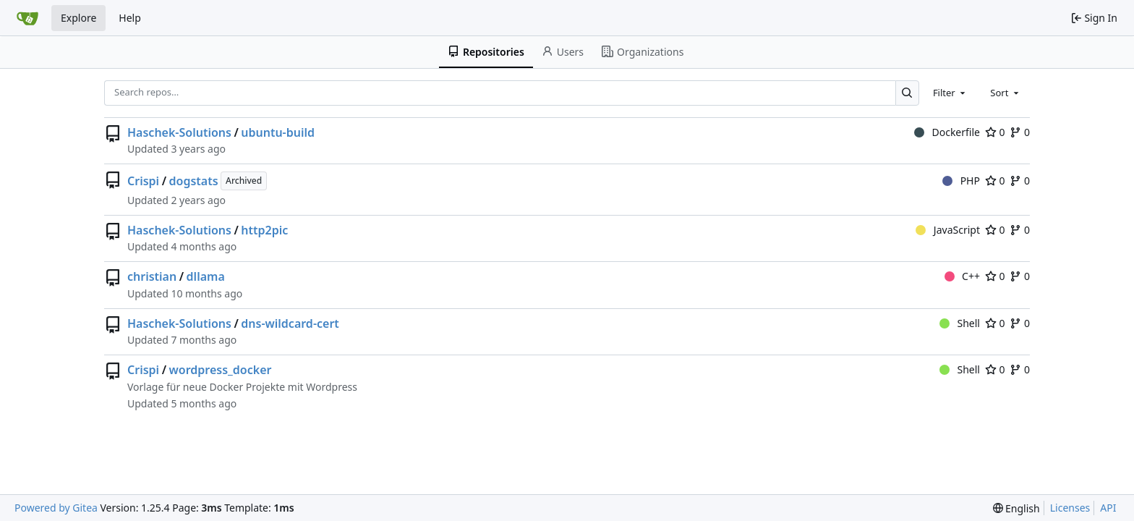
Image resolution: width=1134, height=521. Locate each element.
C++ (962, 276)
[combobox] (950, 92)
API (1108, 507)
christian (151, 276)
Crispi (143, 181)
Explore (78, 18)
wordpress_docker (220, 370)
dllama (206, 276)
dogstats (193, 181)
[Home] (27, 18)
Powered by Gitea (56, 507)
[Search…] (907, 93)
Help (130, 18)
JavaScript (948, 230)
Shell (959, 323)
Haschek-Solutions (179, 132)
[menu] (1016, 508)
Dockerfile (947, 132)
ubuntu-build (278, 132)
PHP (961, 180)
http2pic (264, 230)
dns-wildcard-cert (290, 323)
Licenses (1070, 507)
